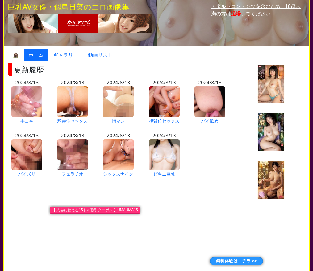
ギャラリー (65, 54)
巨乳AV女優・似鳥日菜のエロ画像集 (68, 7)
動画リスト (100, 54)
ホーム (36, 54)
